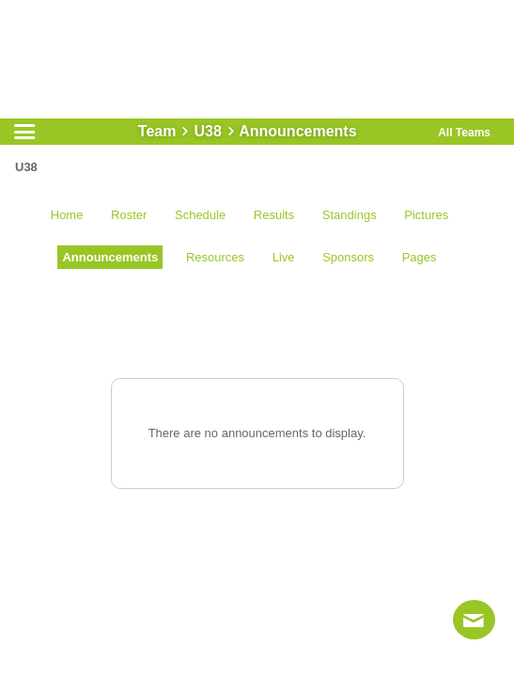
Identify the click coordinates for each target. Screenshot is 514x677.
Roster (129, 215)
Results (274, 215)
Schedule (200, 215)
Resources (215, 257)
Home (67, 215)
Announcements (110, 257)
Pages (419, 257)
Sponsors (348, 257)
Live (284, 257)
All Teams (464, 132)
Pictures (426, 215)
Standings (349, 215)
